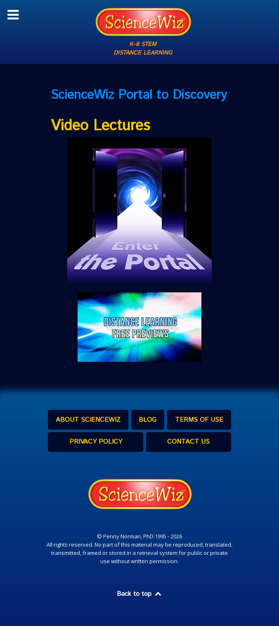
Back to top (139, 594)
